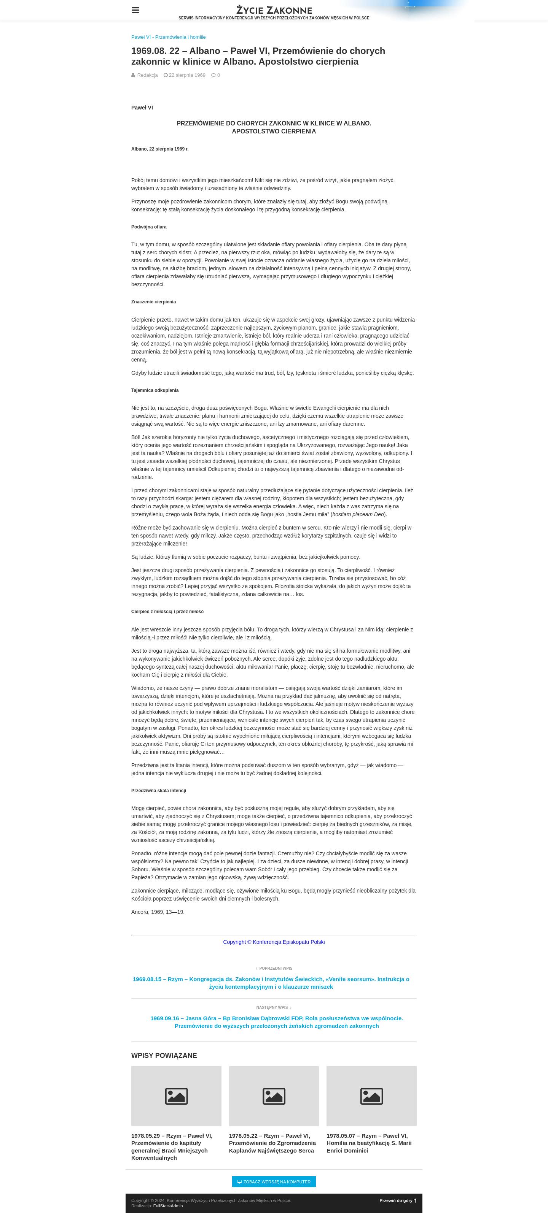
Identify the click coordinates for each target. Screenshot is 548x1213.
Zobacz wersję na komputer (274, 1182)
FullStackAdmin (168, 1205)
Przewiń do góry (398, 1200)
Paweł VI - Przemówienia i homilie (168, 37)
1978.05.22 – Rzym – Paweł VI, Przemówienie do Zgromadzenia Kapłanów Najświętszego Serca (272, 1143)
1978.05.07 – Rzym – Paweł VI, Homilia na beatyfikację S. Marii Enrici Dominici (369, 1143)
